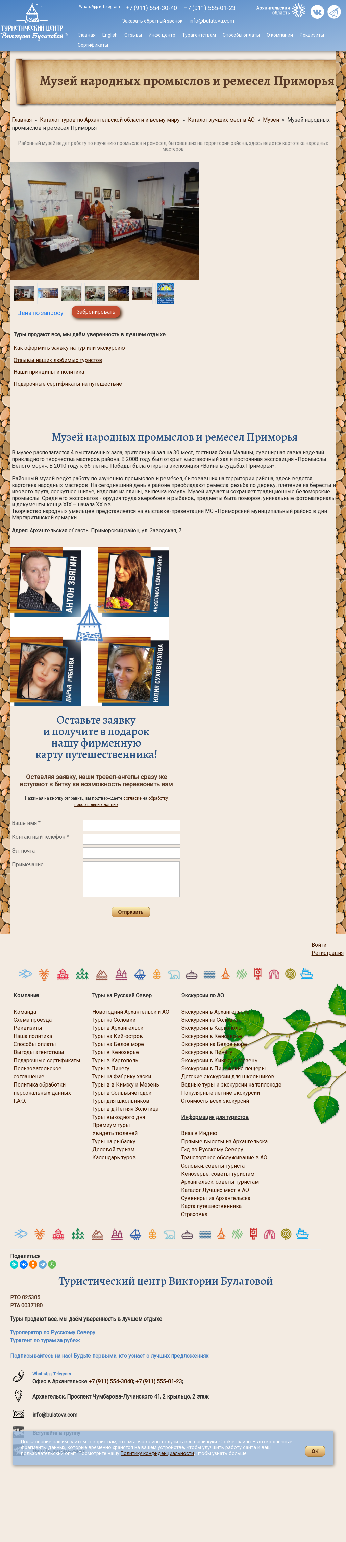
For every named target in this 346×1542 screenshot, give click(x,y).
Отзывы (133, 35)
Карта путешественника (211, 1206)
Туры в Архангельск (117, 1028)
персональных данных (42, 1093)
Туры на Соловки (113, 1020)
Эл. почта (23, 850)
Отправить (130, 912)
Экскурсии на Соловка (209, 1020)
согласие (132, 798)
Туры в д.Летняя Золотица (125, 1109)
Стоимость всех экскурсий (215, 1101)
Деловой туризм (113, 1149)
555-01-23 (210, 7)
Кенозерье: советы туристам (217, 1174)
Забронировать (96, 312)
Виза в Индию (199, 1133)
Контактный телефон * (40, 837)
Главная (87, 35)
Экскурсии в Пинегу (206, 1052)
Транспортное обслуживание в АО (224, 1157)
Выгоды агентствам (39, 1052)
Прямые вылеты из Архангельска (224, 1141)
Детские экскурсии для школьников (227, 1076)
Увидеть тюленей (115, 1133)
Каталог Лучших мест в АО (215, 1190)
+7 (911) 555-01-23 (158, 1381)
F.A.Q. (20, 1101)
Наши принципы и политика (49, 372)
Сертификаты (93, 45)
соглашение (29, 1076)
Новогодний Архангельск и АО (130, 1012)
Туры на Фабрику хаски (121, 1076)
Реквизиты (312, 35)
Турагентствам (199, 35)
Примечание (28, 864)
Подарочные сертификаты (47, 1060)
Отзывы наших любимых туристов (58, 360)
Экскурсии (194, 1044)
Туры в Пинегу (110, 1068)
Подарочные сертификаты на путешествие (68, 384)
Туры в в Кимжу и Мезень (125, 1084)
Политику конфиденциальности (157, 1453)
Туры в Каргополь (115, 1060)
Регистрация (328, 953)
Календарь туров (114, 1157)
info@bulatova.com (211, 21)
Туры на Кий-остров (117, 1036)
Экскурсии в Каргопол (209, 1028)
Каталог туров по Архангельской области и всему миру (110, 119)
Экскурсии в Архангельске (215, 1012)
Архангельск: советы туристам (220, 1182)
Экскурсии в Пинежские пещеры (223, 1068)
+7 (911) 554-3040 (111, 1381)
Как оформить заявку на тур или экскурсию (69, 348)
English (110, 35)
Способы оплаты (241, 35)
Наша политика (33, 1036)
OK (315, 1451)
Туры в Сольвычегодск (121, 1093)
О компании (280, 35)
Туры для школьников (120, 1101)
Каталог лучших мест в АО (221, 119)
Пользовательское (37, 1068)
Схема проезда (33, 1020)
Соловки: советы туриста (213, 1165)
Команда (25, 1012)
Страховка (194, 1214)
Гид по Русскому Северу (213, 1149)
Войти (319, 945)
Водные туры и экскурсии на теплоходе (231, 1084)
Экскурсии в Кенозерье (211, 1036)
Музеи (271, 119)
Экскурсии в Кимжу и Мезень (219, 1060)
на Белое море (227, 1044)
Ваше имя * (26, 823)
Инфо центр (162, 35)
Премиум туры (111, 1125)
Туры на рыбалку (113, 1141)
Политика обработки (40, 1084)
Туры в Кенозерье (115, 1052)
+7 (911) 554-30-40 (151, 7)
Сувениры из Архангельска (215, 1198)
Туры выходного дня (118, 1117)
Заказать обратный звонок (152, 21)
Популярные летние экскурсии (220, 1093)
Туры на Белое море (118, 1044)
